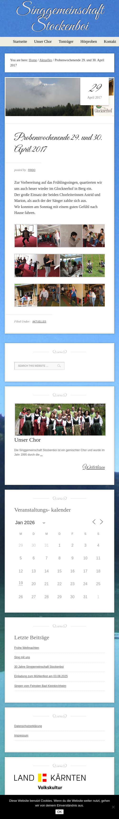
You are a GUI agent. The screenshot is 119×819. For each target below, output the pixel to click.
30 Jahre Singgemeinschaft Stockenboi (39, 666)
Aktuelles (39, 321)
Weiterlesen (94, 467)
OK (59, 812)
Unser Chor (43, 41)
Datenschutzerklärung (28, 726)
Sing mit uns (22, 657)
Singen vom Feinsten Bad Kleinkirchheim (40, 686)
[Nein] (113, 807)
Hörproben (89, 41)
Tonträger (66, 41)
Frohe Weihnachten (26, 647)
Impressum (21, 735)
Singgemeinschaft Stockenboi (59, 18)
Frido (31, 170)
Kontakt (110, 41)
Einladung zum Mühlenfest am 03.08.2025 (41, 676)
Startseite (20, 41)
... (41, 454)
